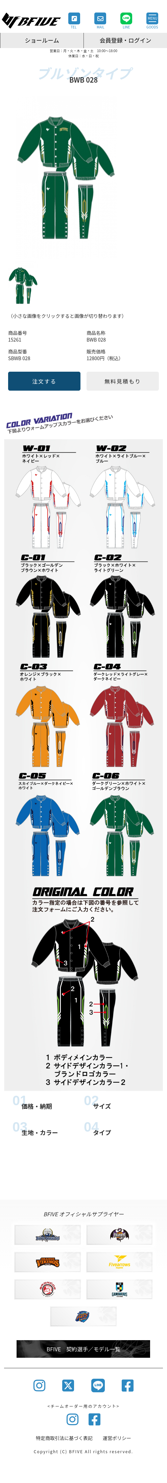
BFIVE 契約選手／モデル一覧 (84, 1349)
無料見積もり (122, 381)
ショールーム (42, 40)
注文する (44, 381)
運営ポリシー (117, 1438)
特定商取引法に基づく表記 (64, 1438)
